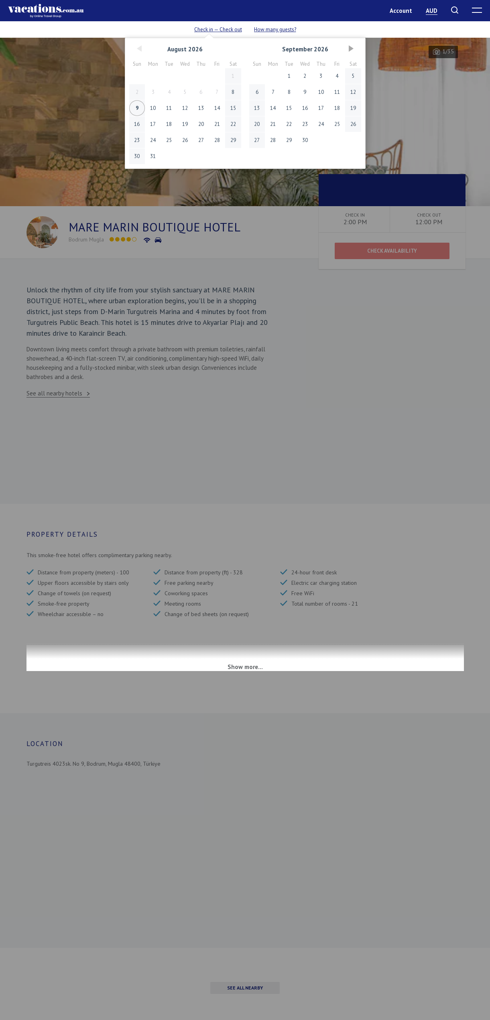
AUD (431, 10)
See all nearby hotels (54, 393)
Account (401, 10)
